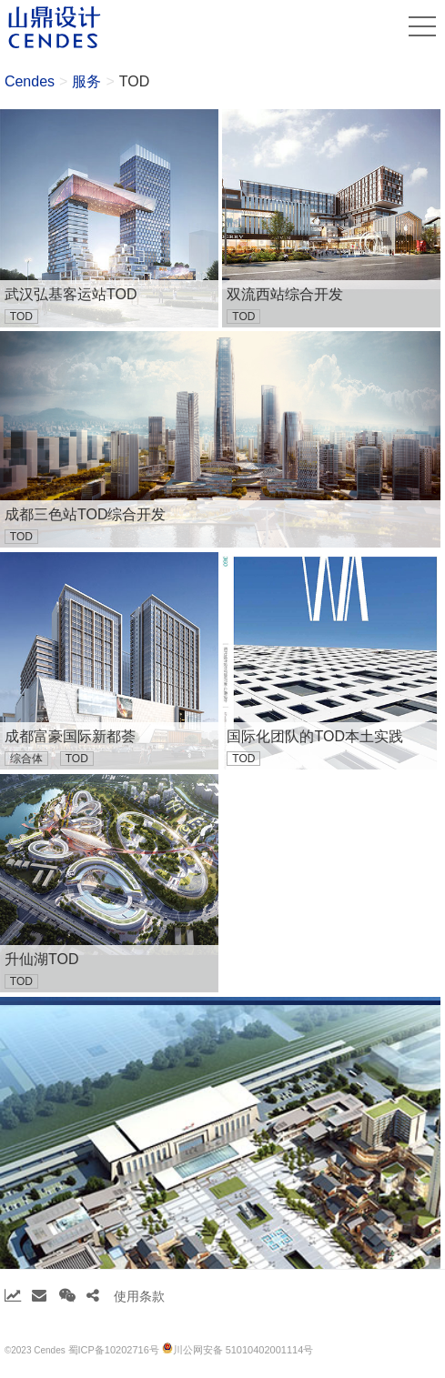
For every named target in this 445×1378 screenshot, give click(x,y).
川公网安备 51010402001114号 (238, 1349)
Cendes (30, 81)
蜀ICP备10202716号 (113, 1349)
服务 (86, 81)
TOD (134, 81)
